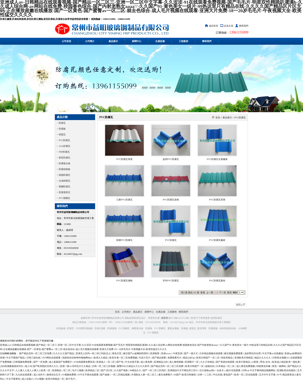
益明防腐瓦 (216, 318)
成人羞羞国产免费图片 (61, 362)
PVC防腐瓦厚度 (124, 159)
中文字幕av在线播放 (272, 353)
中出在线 (217, 374)
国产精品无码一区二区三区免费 (35, 353)
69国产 (177, 374)
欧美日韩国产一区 (194, 366)
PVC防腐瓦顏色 (217, 280)
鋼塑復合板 (137, 328)
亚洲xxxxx (166, 353)
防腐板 (15, 19)
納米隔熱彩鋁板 (228, 328)
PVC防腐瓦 (64, 140)
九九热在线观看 (23, 374)
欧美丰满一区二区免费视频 (123, 357)
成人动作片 (39, 374)
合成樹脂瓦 (64, 180)
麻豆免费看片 (165, 374)
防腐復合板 (61, 19)
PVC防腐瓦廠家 (217, 240)
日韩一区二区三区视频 (104, 366)
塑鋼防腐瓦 (64, 186)
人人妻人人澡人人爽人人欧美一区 (33, 370)
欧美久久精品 (101, 357)
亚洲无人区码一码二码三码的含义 (93, 353)
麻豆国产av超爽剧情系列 (136, 353)
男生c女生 (265, 362)
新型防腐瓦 (32, 19)
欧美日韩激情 (189, 374)
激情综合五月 (54, 374)
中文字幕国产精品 (15, 357)
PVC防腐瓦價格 (124, 280)
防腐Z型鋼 (99, 328)
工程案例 (183, 41)
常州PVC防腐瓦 (171, 280)
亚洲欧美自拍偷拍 (286, 370)
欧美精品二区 (92, 370)
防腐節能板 (64, 169)
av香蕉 (255, 362)
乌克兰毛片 (145, 357)
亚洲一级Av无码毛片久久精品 (75, 366)
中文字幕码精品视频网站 (263, 370)
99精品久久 (136, 370)
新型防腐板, (49, 19)
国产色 (120, 362)
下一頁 (222, 292)
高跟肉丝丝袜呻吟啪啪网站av (77, 357)
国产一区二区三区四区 (155, 370)
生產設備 (160, 41)
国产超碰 (105, 374)
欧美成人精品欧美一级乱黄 (286, 362)
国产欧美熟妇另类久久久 (46, 366)
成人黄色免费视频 (245, 366)
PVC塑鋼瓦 (64, 198)
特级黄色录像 (263, 366)
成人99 (28, 366)
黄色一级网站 (279, 366)
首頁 (217, 117)
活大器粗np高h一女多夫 (211, 370)
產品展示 (113, 41)
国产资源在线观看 (225, 362)
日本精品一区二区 (225, 366)
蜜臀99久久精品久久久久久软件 (133, 366)
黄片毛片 (71, 379)
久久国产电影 (121, 370)
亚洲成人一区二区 (105, 362)
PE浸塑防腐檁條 (84, 328)
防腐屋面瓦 (64, 192)
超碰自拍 (210, 366)
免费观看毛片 (175, 357)
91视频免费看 (69, 374)
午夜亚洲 (178, 353)
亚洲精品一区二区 (61, 370)
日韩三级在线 (33, 357)
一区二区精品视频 (120, 374)
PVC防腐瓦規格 (171, 199)
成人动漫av (28, 379)
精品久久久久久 (262, 357)
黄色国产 (228, 374)
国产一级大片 (191, 353)
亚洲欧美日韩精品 (244, 357)
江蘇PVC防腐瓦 (124, 199)
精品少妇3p (189, 357)
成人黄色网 (146, 362)
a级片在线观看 (233, 370)
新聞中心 (136, 41)
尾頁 (229, 292)
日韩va (245, 370)
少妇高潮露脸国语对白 (12, 366)
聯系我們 (243, 25)
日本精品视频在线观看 (211, 353)
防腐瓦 (3, 19)
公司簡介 (89, 41)
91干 (279, 374)
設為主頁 (228, 25)
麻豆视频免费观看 (233, 353)
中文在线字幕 (132, 362)
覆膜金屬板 (173, 328)
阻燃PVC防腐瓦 (124, 240)
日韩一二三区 (204, 374)
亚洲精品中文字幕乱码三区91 (183, 370)
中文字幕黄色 (13, 379)
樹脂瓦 (62, 134)
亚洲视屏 (155, 353)
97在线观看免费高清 (84, 362)
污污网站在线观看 (51, 357)
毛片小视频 (78, 370)
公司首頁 (66, 41)
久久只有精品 (207, 362)
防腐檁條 (112, 328)
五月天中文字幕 (267, 374)
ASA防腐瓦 (64, 146)
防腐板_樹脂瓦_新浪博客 (194, 328)
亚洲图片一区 (192, 362)
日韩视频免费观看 (22, 362)
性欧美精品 (227, 357)
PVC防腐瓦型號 (217, 199)
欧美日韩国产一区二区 (208, 357)
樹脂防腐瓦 (64, 175)
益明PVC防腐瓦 (171, 159)
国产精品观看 (159, 357)
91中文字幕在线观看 (88, 374)
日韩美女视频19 (280, 357)
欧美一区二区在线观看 (246, 374)
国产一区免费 (40, 362)
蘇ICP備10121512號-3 (180, 318)
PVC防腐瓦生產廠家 (217, 159)
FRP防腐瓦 (64, 152)
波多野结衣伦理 (252, 353)
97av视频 (39, 379)
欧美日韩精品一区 (55, 379)
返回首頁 (213, 25)
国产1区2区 (107, 370)
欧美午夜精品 (243, 362)
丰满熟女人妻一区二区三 (144, 374)
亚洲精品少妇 (161, 362)
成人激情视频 (176, 362)
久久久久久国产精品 (64, 353)
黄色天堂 (117, 353)
